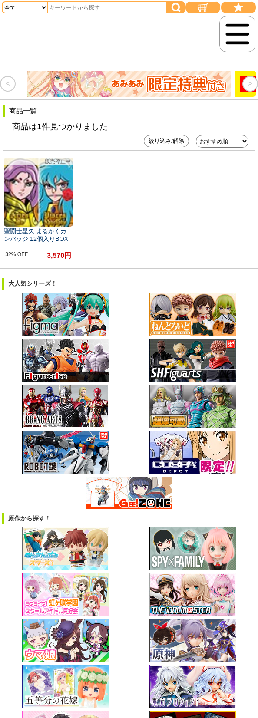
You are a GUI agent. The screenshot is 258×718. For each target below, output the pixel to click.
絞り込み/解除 (166, 141)
